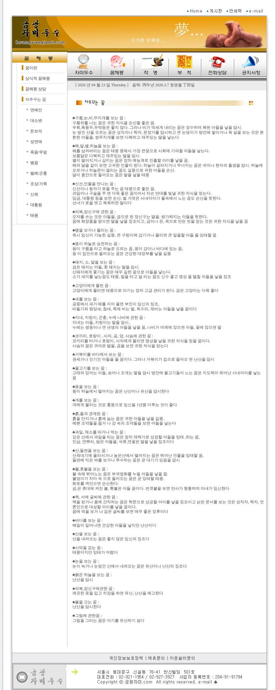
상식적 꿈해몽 (37, 78)
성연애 (36, 141)
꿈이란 (31, 68)
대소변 (36, 120)
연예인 (36, 110)
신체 (34, 194)
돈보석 (36, 131)
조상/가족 (38, 183)
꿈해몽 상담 (35, 89)
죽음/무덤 (38, 152)
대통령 (36, 205)
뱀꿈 (34, 162)
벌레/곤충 (38, 173)
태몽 (34, 215)
